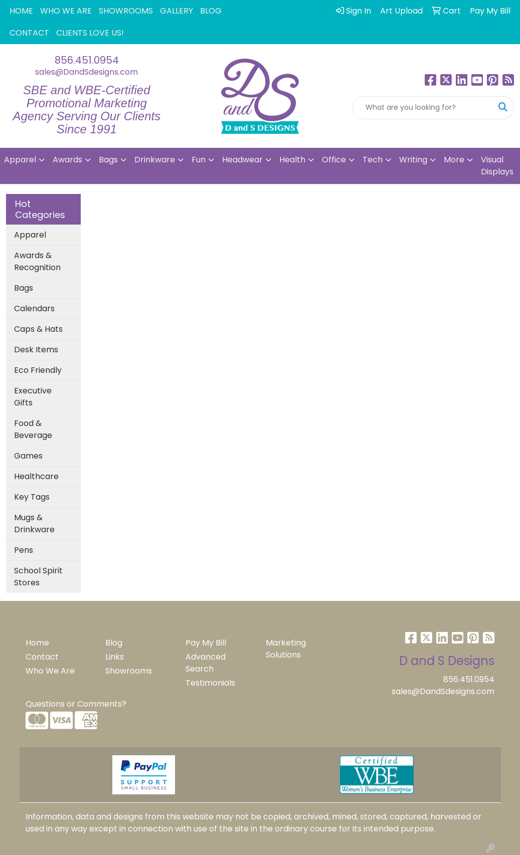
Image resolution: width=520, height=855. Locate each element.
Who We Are (50, 671)
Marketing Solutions (286, 649)
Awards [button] (67, 159)
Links (114, 657)
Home (37, 643)
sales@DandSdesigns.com (86, 72)
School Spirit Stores (38, 576)
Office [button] (334, 159)
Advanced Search (206, 663)
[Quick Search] (423, 107)
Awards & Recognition (37, 261)
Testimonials (210, 683)
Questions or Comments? (76, 704)
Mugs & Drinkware (34, 523)
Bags (23, 288)
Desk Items (36, 349)
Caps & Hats (38, 329)
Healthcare (36, 476)
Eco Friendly (38, 370)
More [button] (454, 159)
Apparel (30, 235)
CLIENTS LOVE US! (90, 33)
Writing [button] (413, 159)
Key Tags (32, 497)
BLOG (211, 11)
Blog (113, 643)
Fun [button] (199, 159)
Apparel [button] (20, 159)
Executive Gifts (33, 396)
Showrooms (128, 671)
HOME (21, 11)
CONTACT (29, 33)
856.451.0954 (87, 60)
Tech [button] (373, 159)
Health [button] (292, 159)
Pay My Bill (206, 643)
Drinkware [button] (154, 159)
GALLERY (176, 11)
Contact (42, 657)
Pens (23, 550)
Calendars (34, 308)
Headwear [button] (242, 159)
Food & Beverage (33, 429)
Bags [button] (108, 159)
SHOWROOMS (126, 11)
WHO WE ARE (66, 11)
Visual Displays (497, 165)
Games (28, 456)
